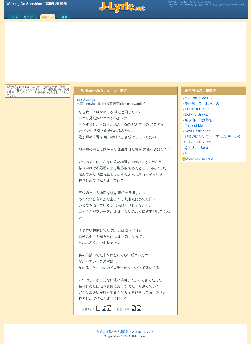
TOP (14, 17)
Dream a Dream (197, 109)
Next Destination (197, 131)
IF (186, 153)
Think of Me (194, 125)
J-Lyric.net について (141, 331)
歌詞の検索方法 (107, 331)
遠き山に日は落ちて (200, 120)
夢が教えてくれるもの (202, 103)
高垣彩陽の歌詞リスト (201, 159)
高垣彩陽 (89, 100)
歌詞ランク (30, 17)
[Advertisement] (125, 52)
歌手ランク (48, 17)
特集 (64, 17)
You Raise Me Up (198, 98)
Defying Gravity (196, 114)
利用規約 (123, 331)
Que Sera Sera (196, 148)
